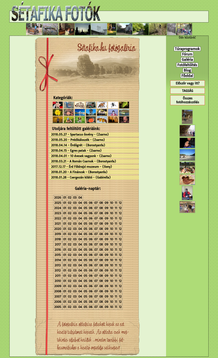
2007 (57, 296)
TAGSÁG (187, 91)
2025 (57, 203)
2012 (58, 270)
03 (75, 197)
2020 (57, 229)
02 (69, 197)
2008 (57, 291)
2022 (57, 218)
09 (106, 203)
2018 (58, 239)
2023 (57, 213)
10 (111, 203)
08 (101, 203)
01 (64, 197)
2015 (58, 255)
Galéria (187, 59)
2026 (57, 197)
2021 (58, 223)
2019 (58, 234)
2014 (58, 260)
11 (116, 203)
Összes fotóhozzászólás (187, 100)
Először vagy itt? (187, 83)
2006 (57, 301)
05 (85, 203)
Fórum (187, 54)
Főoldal (187, 76)
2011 (58, 275)
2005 (57, 307)
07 (96, 203)
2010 (58, 281)
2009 (57, 286)
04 (80, 197)
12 (120, 203)
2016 (58, 249)
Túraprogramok (187, 49)
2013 (58, 265)
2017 (58, 244)
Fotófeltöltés (187, 65)
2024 (57, 208)
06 (90, 203)
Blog (187, 70)
